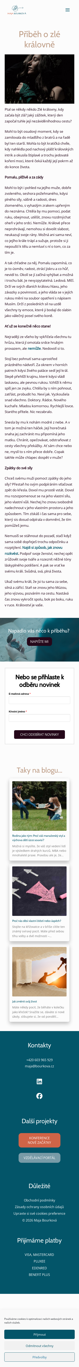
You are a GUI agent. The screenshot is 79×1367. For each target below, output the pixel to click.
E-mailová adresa (19, 693)
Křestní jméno (17, 711)
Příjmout (39, 1334)
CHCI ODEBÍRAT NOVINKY (39, 734)
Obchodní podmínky (39, 1200)
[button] (67, 10)
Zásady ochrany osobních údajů (39, 1207)
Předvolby (39, 1357)
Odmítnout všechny (39, 1346)
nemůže (34, 348)
